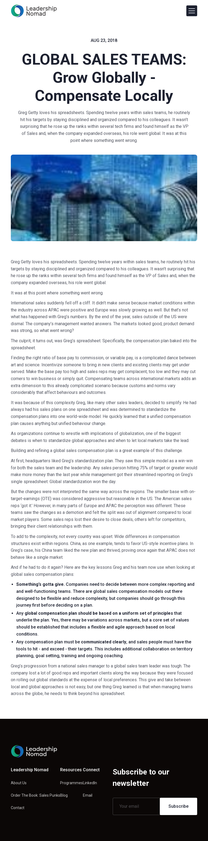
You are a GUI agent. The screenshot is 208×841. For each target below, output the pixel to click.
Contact (17, 808)
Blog (64, 795)
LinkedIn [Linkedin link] (90, 783)
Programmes (71, 783)
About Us (19, 783)
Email (87, 795)
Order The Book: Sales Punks (35, 795)
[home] (34, 10)
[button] (191, 10)
